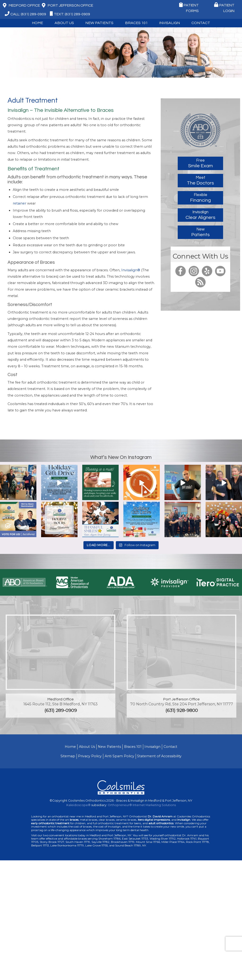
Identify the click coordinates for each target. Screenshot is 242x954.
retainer (19, 203)
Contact (200, 23)
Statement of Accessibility (159, 756)
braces (74, 819)
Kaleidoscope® (78, 805)
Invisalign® (130, 270)
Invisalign (169, 23)
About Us (64, 23)
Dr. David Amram (160, 816)
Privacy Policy (90, 756)
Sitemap (67, 756)
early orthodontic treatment (50, 823)
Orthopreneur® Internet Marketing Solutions (142, 805)
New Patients (99, 23)
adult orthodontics (160, 823)
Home (37, 23)
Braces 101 (136, 23)
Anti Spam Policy (119, 756)
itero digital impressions (154, 819)
